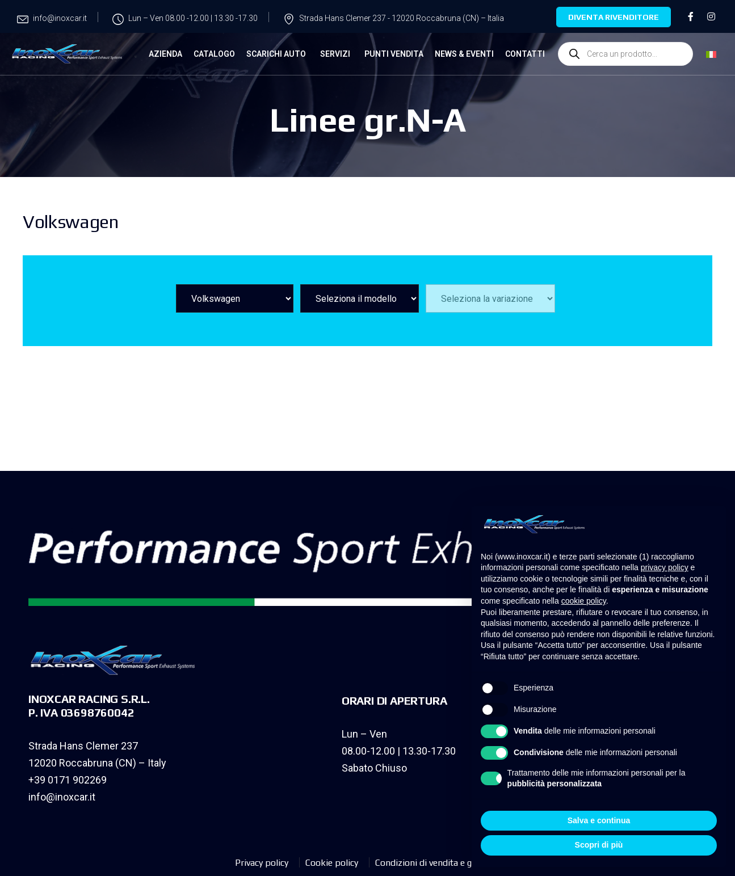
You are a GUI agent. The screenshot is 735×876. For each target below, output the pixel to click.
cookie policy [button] (583, 600)
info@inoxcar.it (61, 797)
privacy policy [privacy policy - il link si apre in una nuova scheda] (664, 567)
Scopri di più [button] (599, 844)
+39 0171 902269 (67, 780)
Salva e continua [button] (599, 820)
